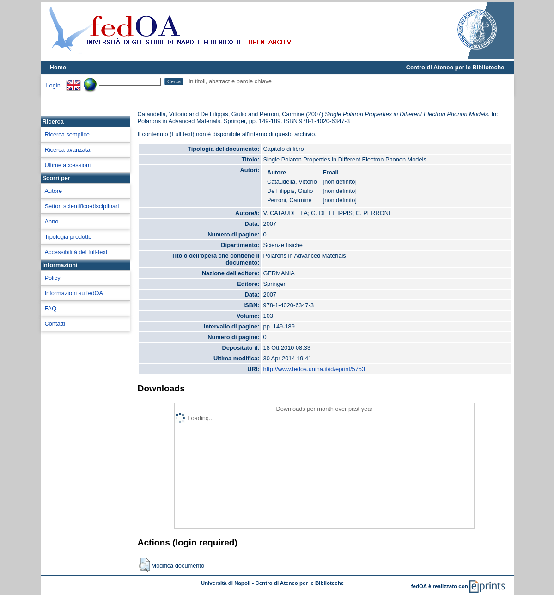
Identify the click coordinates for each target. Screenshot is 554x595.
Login (53, 85)
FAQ (51, 308)
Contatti (55, 323)
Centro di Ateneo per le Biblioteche (455, 67)
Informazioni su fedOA (74, 293)
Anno (52, 221)
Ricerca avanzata (68, 149)
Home (58, 67)
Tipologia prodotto (68, 236)
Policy (53, 277)
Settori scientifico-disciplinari (82, 206)
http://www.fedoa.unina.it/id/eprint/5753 (314, 369)
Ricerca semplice (67, 134)
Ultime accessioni (68, 164)
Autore (53, 190)
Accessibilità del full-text (76, 251)
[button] (144, 565)
